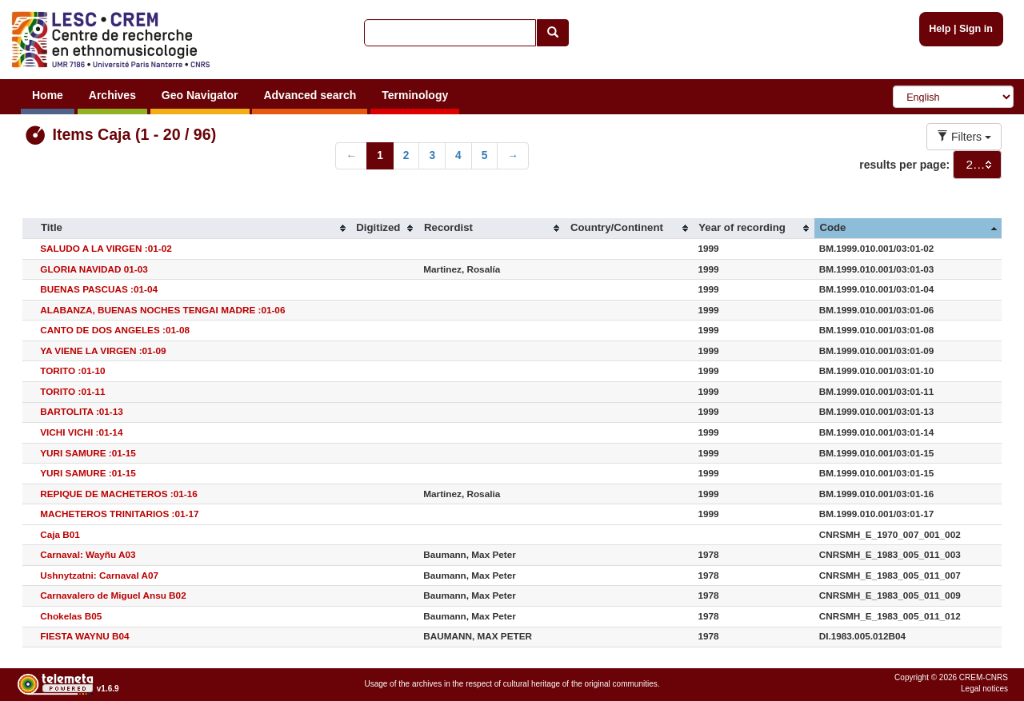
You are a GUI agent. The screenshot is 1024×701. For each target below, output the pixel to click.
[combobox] (977, 164)
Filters (964, 136)
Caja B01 (60, 534)
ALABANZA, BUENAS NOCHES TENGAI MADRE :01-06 (162, 310)
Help (939, 28)
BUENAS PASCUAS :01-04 (99, 289)
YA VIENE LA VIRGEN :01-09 (103, 350)
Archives (112, 95)
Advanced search (309, 95)
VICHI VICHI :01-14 (81, 432)
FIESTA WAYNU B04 (84, 636)
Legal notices (984, 688)
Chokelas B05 (71, 616)
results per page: (904, 164)
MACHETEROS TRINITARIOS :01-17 (119, 513)
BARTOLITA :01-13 (81, 411)
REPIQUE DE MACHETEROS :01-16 (119, 493)
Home (47, 95)
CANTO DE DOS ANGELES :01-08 (115, 330)
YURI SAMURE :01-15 (88, 453)
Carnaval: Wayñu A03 (87, 554)
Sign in (976, 28)
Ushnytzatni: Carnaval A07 (99, 575)
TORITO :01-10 (72, 370)
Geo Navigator (200, 95)
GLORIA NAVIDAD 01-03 (94, 269)
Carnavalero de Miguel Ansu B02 (113, 595)
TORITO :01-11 (72, 391)
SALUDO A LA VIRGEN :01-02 (106, 248)
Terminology (415, 95)
